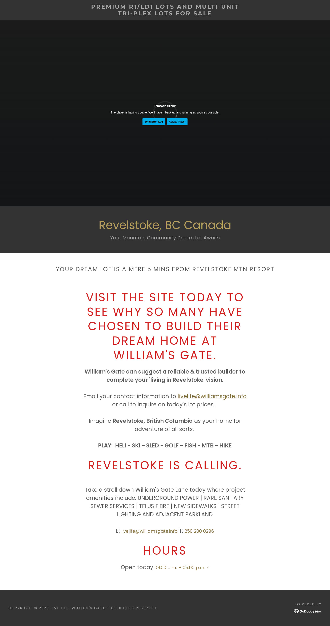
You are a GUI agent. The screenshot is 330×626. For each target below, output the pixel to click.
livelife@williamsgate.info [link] (149, 531)
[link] (165, 14)
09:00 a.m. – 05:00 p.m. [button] (179, 568)
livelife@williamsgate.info (212, 396)
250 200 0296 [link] (199, 531)
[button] (207, 568)
